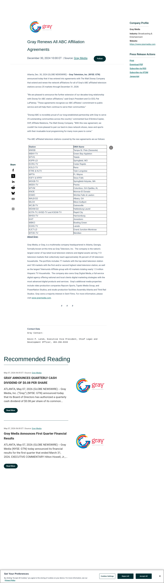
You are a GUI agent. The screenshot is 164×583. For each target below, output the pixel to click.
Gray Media (80, 58)
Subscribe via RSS (138, 68)
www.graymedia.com (41, 298)
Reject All (125, 577)
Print (132, 60)
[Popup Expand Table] (111, 148)
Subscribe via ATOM (139, 72)
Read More (10, 410)
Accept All (144, 577)
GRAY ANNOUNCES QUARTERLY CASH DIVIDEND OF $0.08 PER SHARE (30, 380)
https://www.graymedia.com (142, 44)
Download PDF (136, 64)
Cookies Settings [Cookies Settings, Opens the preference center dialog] (107, 577)
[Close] (160, 576)
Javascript (134, 76)
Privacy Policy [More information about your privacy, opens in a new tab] (10, 581)
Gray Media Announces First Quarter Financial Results (35, 436)
